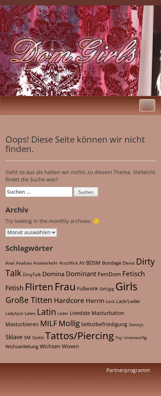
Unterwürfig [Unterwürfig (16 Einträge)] (135, 337)
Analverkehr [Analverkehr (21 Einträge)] (45, 263)
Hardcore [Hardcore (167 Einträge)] (69, 300)
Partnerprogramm (128, 370)
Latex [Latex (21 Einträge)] (30, 313)
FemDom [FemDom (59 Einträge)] (109, 274)
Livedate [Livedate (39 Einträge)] (80, 312)
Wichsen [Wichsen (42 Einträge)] (50, 346)
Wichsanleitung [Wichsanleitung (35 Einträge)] (21, 346)
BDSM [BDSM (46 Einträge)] (93, 262)
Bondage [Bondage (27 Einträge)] (111, 263)
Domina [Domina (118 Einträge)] (53, 273)
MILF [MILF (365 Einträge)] (48, 323)
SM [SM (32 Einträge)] (27, 337)
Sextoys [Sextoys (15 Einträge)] (136, 324)
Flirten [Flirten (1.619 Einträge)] (39, 286)
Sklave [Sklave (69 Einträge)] (13, 337)
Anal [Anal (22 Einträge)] (9, 263)
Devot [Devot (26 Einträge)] (129, 263)
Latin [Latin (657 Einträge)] (46, 311)
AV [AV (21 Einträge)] (82, 263)
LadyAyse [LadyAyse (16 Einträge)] (14, 313)
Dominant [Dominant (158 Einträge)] (81, 273)
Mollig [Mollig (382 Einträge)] (69, 323)
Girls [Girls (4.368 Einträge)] (126, 286)
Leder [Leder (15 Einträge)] (63, 313)
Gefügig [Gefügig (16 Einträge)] (106, 288)
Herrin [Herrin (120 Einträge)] (95, 300)
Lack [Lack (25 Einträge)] (110, 301)
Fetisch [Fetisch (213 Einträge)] (133, 273)
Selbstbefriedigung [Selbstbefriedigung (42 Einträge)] (104, 324)
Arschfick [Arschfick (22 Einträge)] (68, 263)
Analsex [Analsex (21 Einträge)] (24, 263)
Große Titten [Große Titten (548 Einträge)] (28, 300)
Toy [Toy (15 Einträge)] (118, 337)
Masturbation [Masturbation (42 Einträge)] (108, 312)
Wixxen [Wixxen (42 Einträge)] (70, 346)
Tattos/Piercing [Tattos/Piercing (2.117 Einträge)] (79, 335)
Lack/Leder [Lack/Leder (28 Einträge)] (128, 301)
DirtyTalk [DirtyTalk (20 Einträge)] (32, 274)
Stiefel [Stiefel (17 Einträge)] (38, 337)
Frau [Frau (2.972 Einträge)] (65, 286)
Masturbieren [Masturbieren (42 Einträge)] (22, 324)
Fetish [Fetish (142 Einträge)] (14, 287)
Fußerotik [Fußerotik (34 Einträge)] (87, 288)
